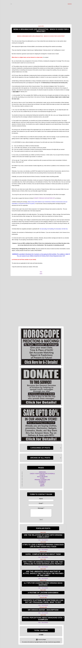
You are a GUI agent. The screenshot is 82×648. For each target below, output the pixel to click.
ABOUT (42, 486)
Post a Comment (45, 549)
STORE (42, 478)
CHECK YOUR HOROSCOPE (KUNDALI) (42, 473)
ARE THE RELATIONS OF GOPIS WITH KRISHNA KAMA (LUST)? (43, 536)
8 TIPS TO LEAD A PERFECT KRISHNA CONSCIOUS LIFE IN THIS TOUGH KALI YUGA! (43, 545)
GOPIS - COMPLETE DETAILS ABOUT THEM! (43, 554)
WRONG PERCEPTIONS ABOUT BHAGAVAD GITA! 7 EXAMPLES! (43, 618)
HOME (42, 484)
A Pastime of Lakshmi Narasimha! (43, 593)
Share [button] (41, 271)
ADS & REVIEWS (42, 476)
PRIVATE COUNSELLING (42, 479)
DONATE (42, 475)
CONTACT (42, 482)
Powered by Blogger (41, 639)
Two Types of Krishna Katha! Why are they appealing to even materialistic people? (43, 563)
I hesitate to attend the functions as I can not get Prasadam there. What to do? (43, 601)
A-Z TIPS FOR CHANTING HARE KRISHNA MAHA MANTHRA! (43, 584)
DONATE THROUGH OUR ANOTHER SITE (44, 198)
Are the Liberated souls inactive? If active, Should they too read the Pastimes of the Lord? (43, 573)
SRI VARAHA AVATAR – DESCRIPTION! (43, 610)
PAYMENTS (42, 481)
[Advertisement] (40, 10)
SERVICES (42, 472)
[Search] (70, 4)
